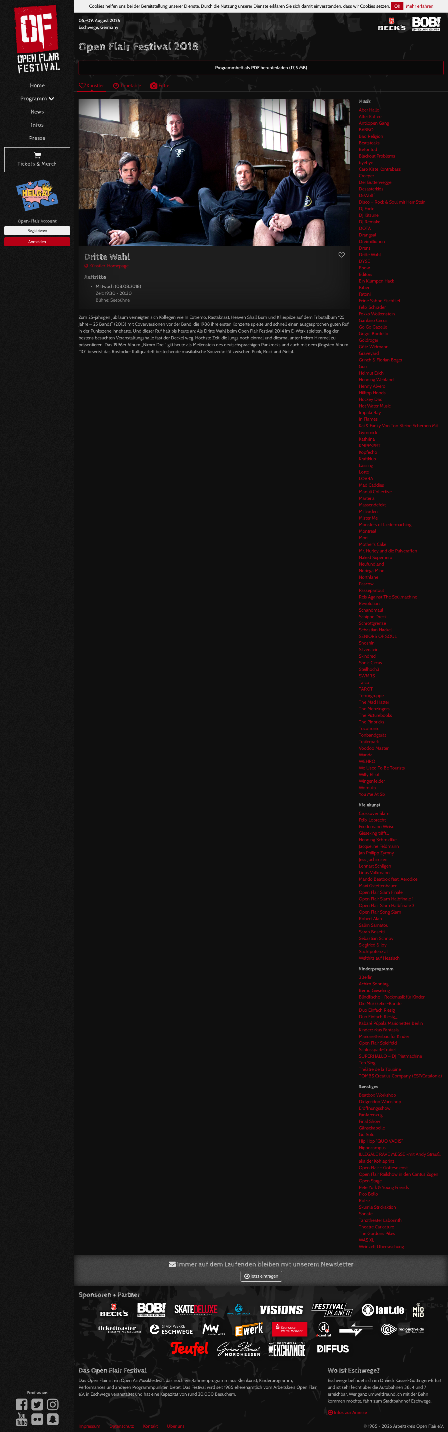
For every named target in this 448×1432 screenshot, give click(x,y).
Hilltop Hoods (372, 392)
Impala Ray (370, 412)
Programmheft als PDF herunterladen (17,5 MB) (261, 67)
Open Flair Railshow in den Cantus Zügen (398, 1174)
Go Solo (367, 1134)
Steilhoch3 (369, 669)
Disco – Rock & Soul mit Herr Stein (392, 202)
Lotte (364, 472)
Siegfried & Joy (373, 945)
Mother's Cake (372, 544)
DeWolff (367, 195)
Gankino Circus (373, 320)
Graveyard (369, 353)
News (37, 112)
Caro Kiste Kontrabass (380, 169)
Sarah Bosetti (372, 931)
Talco (364, 682)
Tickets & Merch (37, 159)
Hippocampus (372, 1147)
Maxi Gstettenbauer (378, 885)
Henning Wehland (376, 379)
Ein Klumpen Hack (376, 281)
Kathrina (367, 439)
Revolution (369, 603)
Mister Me (368, 518)
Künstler (91, 85)
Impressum (89, 1426)
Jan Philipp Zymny (376, 853)
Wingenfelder (372, 781)
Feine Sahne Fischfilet (379, 300)
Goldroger (368, 340)
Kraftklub (367, 459)
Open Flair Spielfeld (378, 1043)
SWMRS (367, 676)
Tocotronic (369, 728)
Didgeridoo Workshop (380, 1101)
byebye (366, 162)
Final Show (369, 1121)
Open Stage (370, 1181)
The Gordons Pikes (377, 1233)
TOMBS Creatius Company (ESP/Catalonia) (400, 1076)
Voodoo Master (374, 748)
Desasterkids (371, 189)
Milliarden (368, 511)
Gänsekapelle (372, 1128)
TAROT (366, 689)
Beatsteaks (369, 143)
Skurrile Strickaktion (377, 1207)
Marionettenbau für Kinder (384, 1036)
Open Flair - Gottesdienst (383, 1167)
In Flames (368, 419)
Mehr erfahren (419, 6)
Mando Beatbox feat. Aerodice (388, 879)
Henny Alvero (372, 386)
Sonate (366, 1213)
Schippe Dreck (373, 616)
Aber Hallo (369, 110)
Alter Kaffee (370, 116)
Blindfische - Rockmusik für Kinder (392, 997)
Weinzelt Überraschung (381, 1246)
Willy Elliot (369, 774)
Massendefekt (372, 505)
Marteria (367, 498)
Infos (37, 125)
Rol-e (364, 1200)
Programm (37, 99)
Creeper (366, 175)
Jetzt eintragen (261, 1276)
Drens (365, 248)
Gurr (363, 366)
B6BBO (366, 129)
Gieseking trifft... (374, 833)
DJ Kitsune (369, 215)
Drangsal (367, 235)
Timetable (127, 85)
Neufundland (371, 564)
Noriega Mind (372, 570)
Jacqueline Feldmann (379, 846)
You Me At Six (372, 794)
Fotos (160, 85)
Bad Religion (371, 136)
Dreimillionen (372, 241)
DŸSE (364, 261)
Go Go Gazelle (373, 327)
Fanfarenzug (371, 1114)
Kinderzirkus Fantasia (379, 1030)
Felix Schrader (372, 307)
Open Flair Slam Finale (381, 892)
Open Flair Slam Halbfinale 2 (386, 905)
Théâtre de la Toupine (380, 1069)
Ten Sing (367, 1062)
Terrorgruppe (371, 695)
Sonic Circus (370, 662)
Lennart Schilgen (375, 866)
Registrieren (37, 230)
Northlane (368, 577)
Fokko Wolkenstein (377, 314)
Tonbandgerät (372, 735)
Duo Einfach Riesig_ (378, 1016)
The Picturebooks (375, 715)
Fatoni (365, 294)
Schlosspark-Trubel (377, 1049)
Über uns (176, 1426)
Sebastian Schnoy (376, 938)
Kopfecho (368, 452)
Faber (364, 287)
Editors (365, 274)
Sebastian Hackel (375, 630)
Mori (363, 537)
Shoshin (367, 643)
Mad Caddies (371, 485)
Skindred (367, 656)
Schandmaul (371, 610)
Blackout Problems (377, 156)
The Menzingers (374, 708)
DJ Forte (366, 208)
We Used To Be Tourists (382, 768)
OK (397, 6)
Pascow (366, 583)
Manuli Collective (375, 491)
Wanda (366, 754)
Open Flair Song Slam (380, 912)
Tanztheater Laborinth (380, 1220)
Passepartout (371, 590)
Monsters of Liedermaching (385, 524)
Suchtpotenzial (373, 951)
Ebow (364, 268)
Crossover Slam (374, 813)
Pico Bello (368, 1194)
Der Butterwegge (375, 182)
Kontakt (150, 1426)
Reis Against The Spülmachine (388, 597)
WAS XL (366, 1240)
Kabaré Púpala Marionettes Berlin (391, 1023)
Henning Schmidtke (378, 839)
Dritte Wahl (370, 254)
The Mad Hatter (374, 702)
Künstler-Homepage (106, 265)
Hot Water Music (375, 406)
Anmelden (37, 241)
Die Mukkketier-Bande (380, 1003)
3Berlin (366, 977)
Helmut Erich (371, 373)
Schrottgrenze (372, 623)
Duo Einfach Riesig (377, 1010)
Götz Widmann (374, 346)
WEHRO (367, 761)
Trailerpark (369, 741)
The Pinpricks (371, 722)
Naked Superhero (375, 557)
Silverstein (369, 649)
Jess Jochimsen (373, 859)
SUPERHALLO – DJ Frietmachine (390, 1056)
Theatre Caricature (376, 1227)
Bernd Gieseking (374, 990)
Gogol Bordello (373, 333)
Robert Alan (370, 918)
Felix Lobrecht (372, 820)
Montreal (367, 531)
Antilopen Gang (374, 123)
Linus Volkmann (374, 872)
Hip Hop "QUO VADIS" (381, 1141)
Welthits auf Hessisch (379, 958)
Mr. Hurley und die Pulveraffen (388, 551)
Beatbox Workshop (377, 1095)
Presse (37, 138)
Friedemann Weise (376, 826)
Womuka (367, 787)
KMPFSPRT (370, 445)
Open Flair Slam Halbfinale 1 (386, 899)
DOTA (365, 228)
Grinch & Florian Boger (380, 360)
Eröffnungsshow (375, 1108)
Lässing (366, 465)
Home (37, 85)
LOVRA (366, 478)
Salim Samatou (373, 925)
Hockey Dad (371, 399)
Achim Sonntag (374, 984)
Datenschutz (121, 1426)
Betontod (368, 149)
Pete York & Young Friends (384, 1187)
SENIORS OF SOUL (378, 636)
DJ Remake (369, 221)
